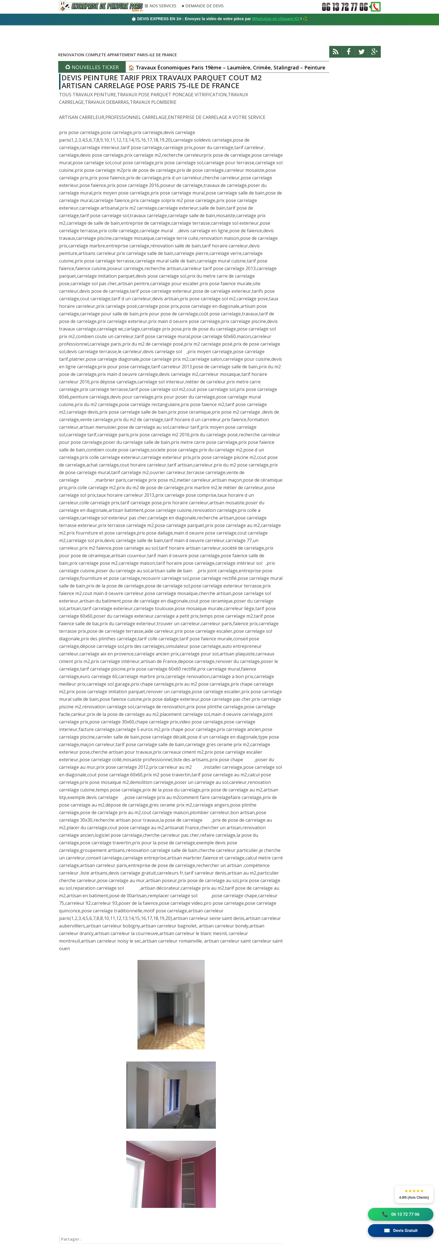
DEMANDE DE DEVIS (204, 6)
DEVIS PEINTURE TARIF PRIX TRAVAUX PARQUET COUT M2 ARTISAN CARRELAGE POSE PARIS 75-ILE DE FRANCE (162, 81)
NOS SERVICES (163, 6)
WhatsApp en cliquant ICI (275, 19)
